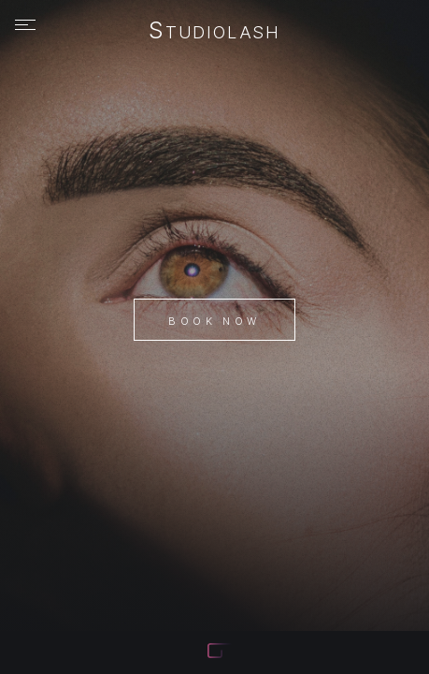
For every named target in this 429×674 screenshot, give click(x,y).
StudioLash (214, 32)
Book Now (214, 321)
